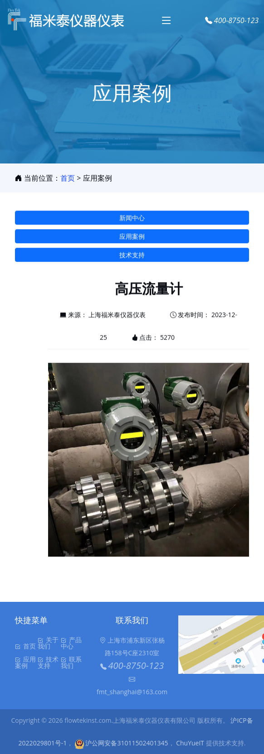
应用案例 (132, 239)
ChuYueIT (190, 743)
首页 (67, 178)
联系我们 (71, 662)
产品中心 (71, 643)
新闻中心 (132, 220)
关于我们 (48, 643)
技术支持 (132, 258)
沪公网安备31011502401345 (121, 743)
